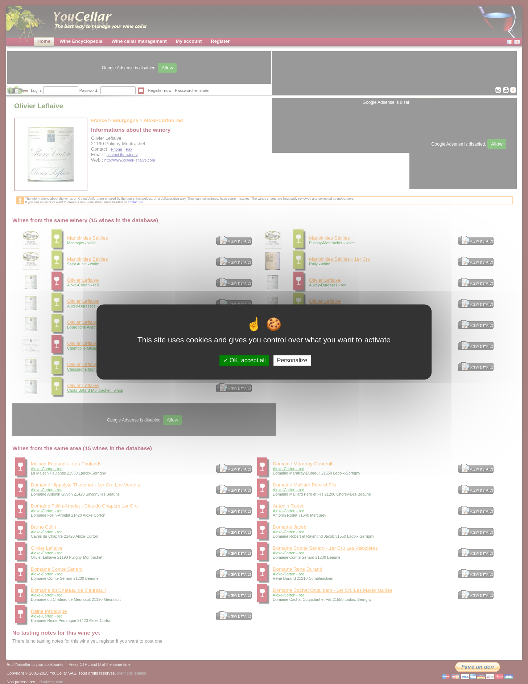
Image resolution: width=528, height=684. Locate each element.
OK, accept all (244, 360)
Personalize (292, 360)
